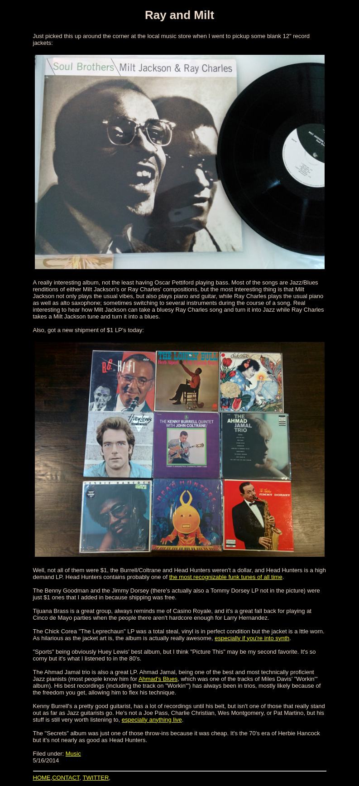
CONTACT (65, 777)
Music (73, 753)
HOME (42, 777)
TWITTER (96, 777)
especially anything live (152, 719)
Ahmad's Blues (158, 678)
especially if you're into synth (252, 638)
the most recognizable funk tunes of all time (225, 577)
